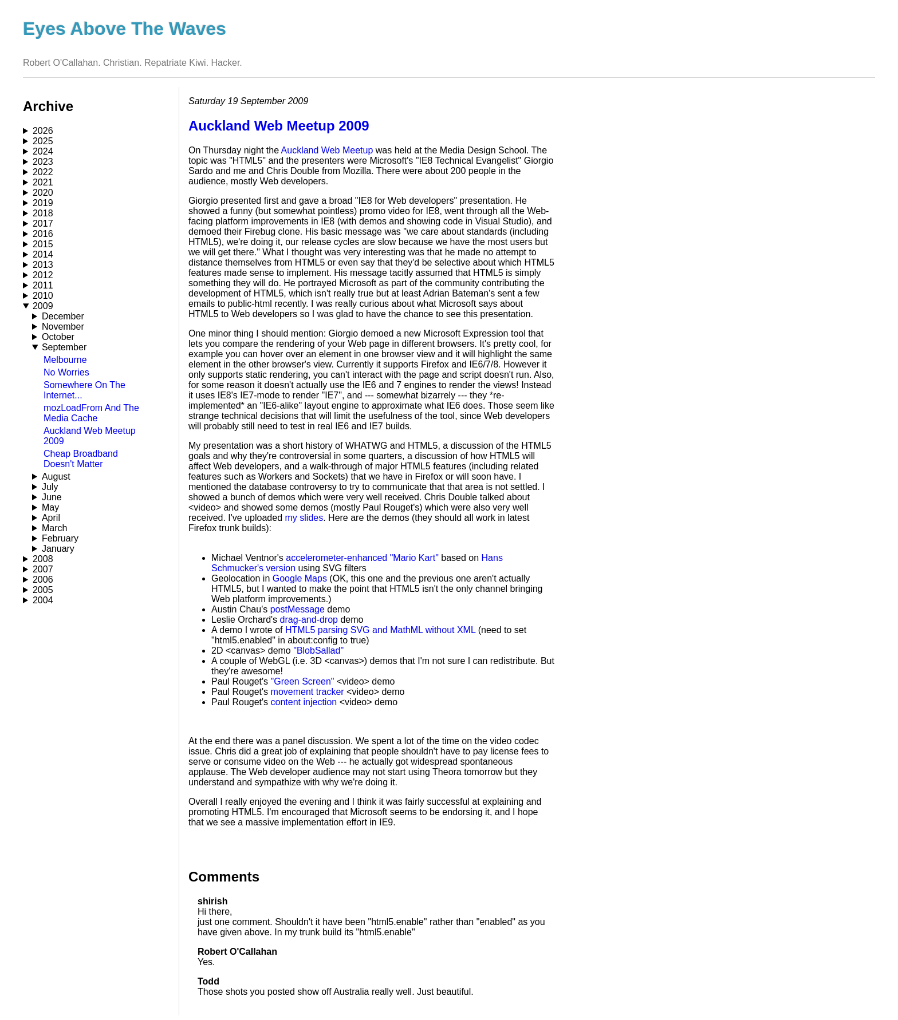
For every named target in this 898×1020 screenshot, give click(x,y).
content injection (304, 702)
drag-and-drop (309, 619)
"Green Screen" (302, 681)
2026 (43, 131)
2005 (43, 590)
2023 (43, 162)
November (63, 326)
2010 (43, 296)
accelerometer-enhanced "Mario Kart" (362, 558)
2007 (43, 569)
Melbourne (65, 360)
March (54, 528)
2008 (43, 559)
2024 (43, 151)
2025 (43, 141)
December (63, 316)
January (58, 549)
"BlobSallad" (318, 650)
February (60, 538)
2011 (43, 285)
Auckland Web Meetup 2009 (278, 125)
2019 (43, 203)
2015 (43, 244)
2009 (43, 306)
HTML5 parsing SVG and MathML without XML (380, 630)
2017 (43, 223)
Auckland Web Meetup (327, 150)
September (64, 347)
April (51, 518)
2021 (43, 182)
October (58, 337)
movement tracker (307, 692)
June (52, 497)
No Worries (66, 372)
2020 (43, 192)
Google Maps (300, 578)
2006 (43, 579)
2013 (43, 265)
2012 (43, 275)
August (56, 476)
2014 (43, 254)
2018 (43, 213)
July (50, 487)
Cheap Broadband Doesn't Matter (81, 459)
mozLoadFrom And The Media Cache (91, 413)
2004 (43, 600)
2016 (43, 234)
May (50, 507)
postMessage (297, 609)
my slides (304, 518)
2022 (43, 172)
